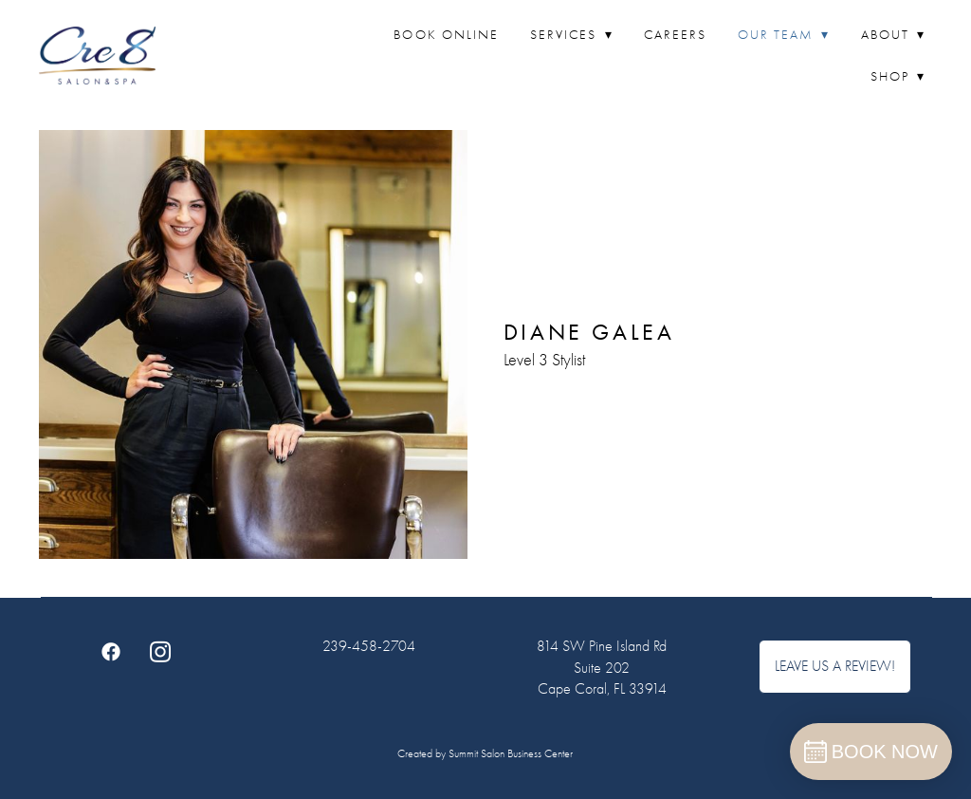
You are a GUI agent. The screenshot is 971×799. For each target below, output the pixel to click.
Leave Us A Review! (835, 666)
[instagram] (160, 651)
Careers (675, 35)
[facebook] (111, 651)
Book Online (446, 35)
